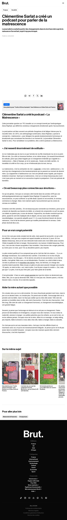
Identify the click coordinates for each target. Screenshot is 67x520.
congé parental (30, 275)
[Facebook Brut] (37, 498)
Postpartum (23, 416)
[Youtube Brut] (29, 498)
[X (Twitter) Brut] (42, 498)
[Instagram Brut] (25, 498)
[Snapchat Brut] (33, 498)
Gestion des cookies (33, 515)
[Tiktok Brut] (21, 498)
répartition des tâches (27, 263)
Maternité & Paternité (10, 416)
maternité (37, 169)
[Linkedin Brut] (46, 498)
